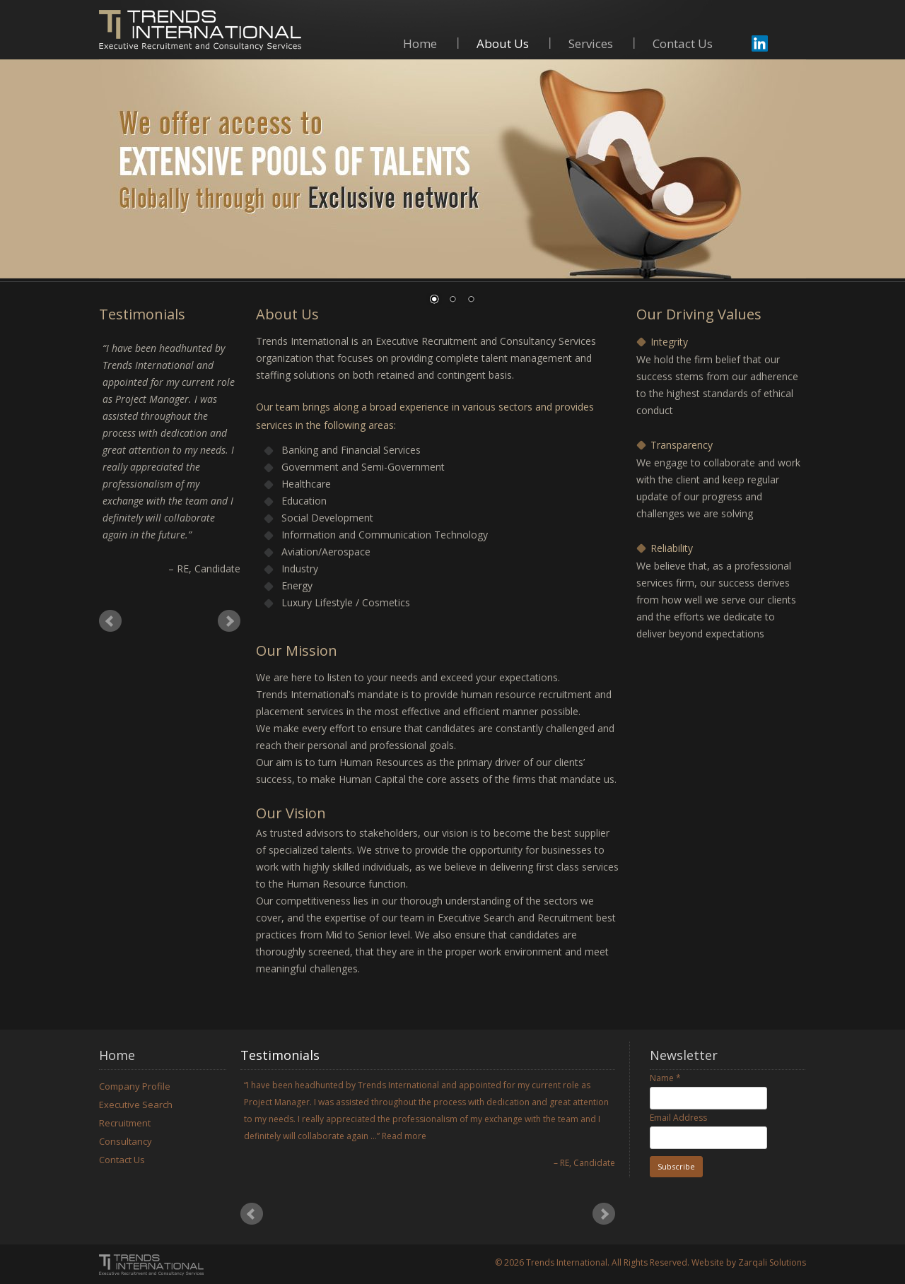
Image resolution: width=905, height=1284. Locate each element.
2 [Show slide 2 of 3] (452, 300)
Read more (404, 1136)
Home (420, 44)
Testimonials (280, 1055)
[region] (452, 190)
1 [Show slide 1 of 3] (434, 300)
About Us (503, 44)
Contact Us (683, 44)
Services (590, 44)
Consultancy (125, 1141)
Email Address (678, 1118)
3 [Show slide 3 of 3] (471, 300)
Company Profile (134, 1086)
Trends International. (567, 1262)
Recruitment (125, 1123)
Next (229, 621)
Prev (110, 621)
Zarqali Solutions (772, 1262)
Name (665, 1078)
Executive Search (136, 1104)
